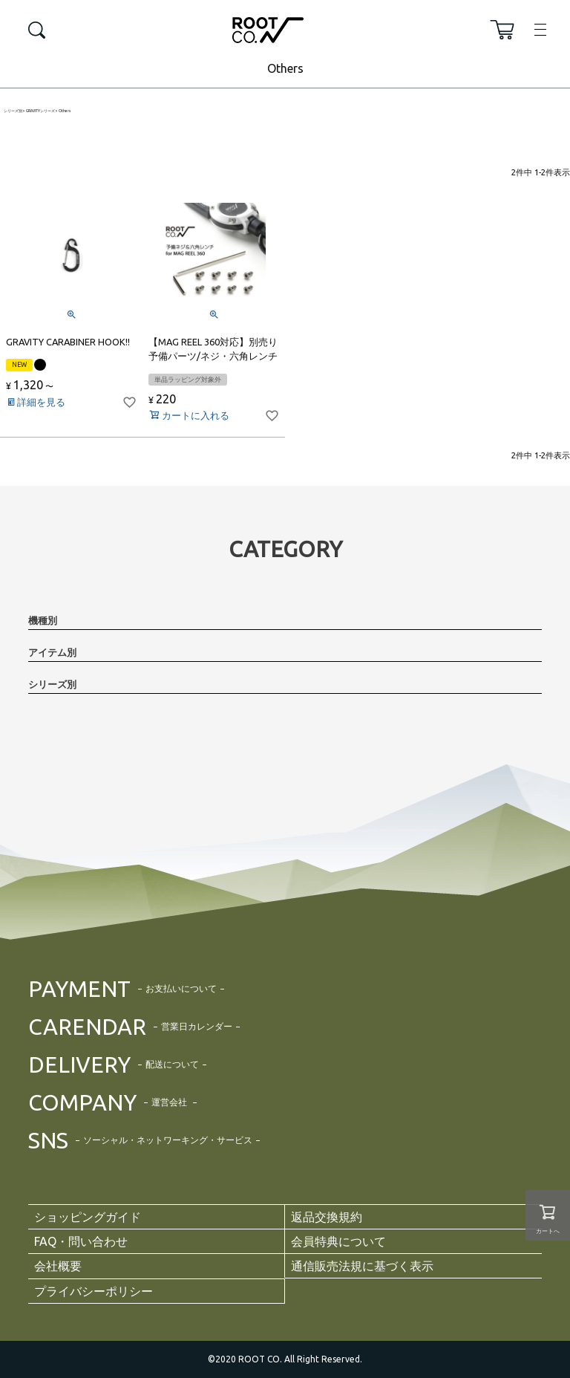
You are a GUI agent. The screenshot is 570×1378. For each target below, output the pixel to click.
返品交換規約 (326, 1216)
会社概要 (58, 1266)
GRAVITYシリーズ (40, 111)
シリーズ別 (13, 111)
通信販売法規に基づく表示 (362, 1266)
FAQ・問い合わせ (81, 1241)
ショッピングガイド (87, 1216)
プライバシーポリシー (93, 1291)
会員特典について (338, 1241)
